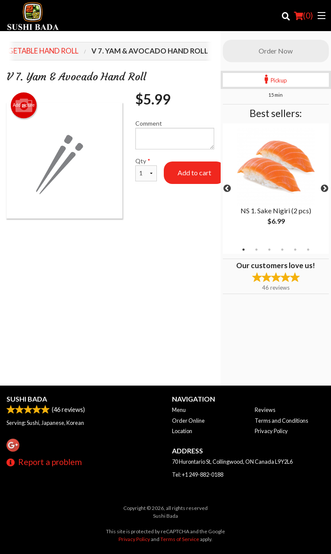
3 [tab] (269, 249)
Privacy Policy (271, 430)
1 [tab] (243, 249)
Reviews (265, 409)
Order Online (188, 420)
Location (182, 430)
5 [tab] (295, 249)
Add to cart (194, 172)
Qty (146, 169)
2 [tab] (256, 249)
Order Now (276, 51)
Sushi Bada (26, 399)
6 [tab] (308, 249)
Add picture (24, 105)
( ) (303, 15)
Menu (179, 409)
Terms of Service (179, 539)
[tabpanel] (276, 183)
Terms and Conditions (281, 420)
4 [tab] (282, 249)
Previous (227, 188)
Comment (174, 134)
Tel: (197, 474)
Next (324, 188)
